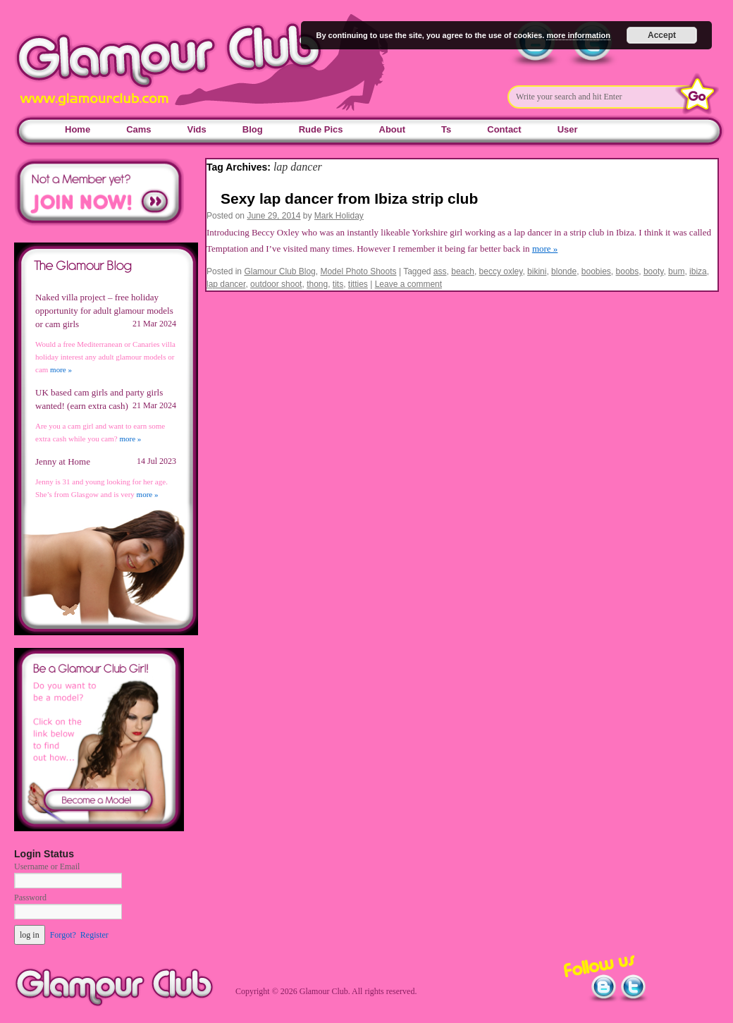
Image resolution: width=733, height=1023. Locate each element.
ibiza (698, 271)
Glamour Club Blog (279, 271)
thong (317, 284)
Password (30, 897)
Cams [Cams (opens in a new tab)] (138, 129)
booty (653, 271)
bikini (536, 271)
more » (545, 248)
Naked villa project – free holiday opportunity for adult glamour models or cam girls (104, 310)
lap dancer (226, 284)
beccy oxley (501, 271)
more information (578, 35)
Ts (446, 129)
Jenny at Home (62, 461)
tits (338, 284)
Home (77, 129)
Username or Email (47, 866)
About (392, 129)
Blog (252, 129)
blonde (564, 271)
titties (358, 284)
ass (440, 271)
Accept (662, 35)
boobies (596, 271)
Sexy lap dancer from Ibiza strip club (349, 198)
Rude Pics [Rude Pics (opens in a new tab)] (321, 129)
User (568, 129)
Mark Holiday (339, 216)
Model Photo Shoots (358, 271)
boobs (627, 271)
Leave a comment (408, 284)
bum (676, 271)
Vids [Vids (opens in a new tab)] (197, 129)
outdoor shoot (276, 284)
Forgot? (63, 935)
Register (94, 935)
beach (462, 271)
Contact (504, 129)
